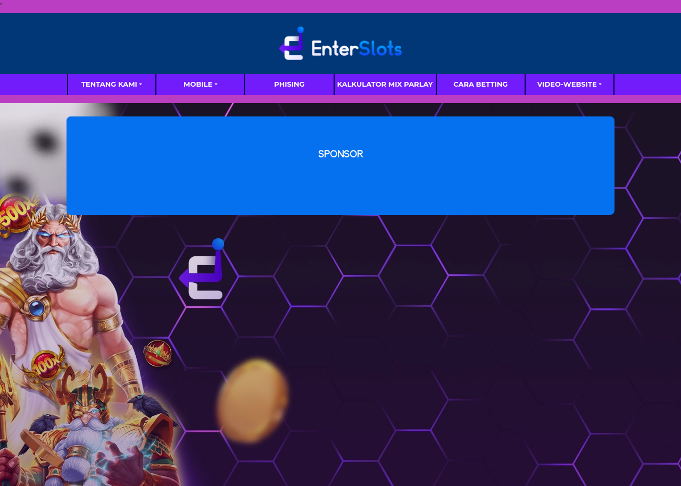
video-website (567, 84)
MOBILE (198, 84)
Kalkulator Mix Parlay (385, 84)
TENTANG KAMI (109, 84)
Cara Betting (480, 84)
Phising (289, 84)
